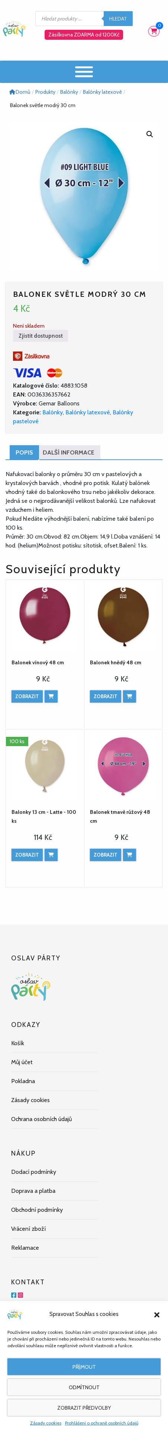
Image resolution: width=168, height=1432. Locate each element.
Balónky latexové (87, 412)
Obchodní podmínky (37, 1209)
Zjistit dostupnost (41, 336)
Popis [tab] (24, 452)
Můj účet (22, 1062)
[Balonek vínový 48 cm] (45, 617)
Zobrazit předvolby (84, 1407)
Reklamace (25, 1247)
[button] (157, 1314)
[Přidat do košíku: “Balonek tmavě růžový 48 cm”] (129, 855)
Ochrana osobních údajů (41, 1119)
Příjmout (84, 1367)
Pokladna (23, 1081)
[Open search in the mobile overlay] (83, 18)
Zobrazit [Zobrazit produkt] (27, 696)
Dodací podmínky (33, 1171)
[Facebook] (13, 1295)
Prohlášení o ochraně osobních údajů (101, 1423)
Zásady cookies (45, 1423)
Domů (19, 92)
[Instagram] (20, 1295)
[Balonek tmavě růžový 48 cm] (123, 766)
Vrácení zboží (28, 1228)
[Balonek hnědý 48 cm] (123, 617)
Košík (17, 1043)
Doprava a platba (33, 1190)
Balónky (52, 412)
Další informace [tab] (68, 452)
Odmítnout (84, 1387)
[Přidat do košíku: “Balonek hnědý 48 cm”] (129, 696)
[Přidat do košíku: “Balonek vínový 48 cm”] (51, 696)
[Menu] (84, 72)
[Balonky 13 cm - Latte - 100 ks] (45, 766)
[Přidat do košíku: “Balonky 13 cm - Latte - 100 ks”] (51, 855)
